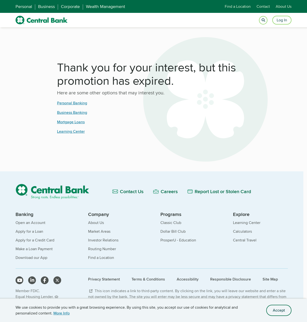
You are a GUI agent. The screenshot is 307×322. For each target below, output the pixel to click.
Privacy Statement (104, 279)
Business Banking (72, 112)
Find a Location (238, 6)
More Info (61, 313)
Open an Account (30, 222)
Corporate (70, 6)
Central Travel (245, 240)
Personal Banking (72, 103)
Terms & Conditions (148, 279)
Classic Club (170, 222)
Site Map (270, 279)
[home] (42, 20)
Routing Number (102, 249)
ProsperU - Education (178, 240)
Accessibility (188, 279)
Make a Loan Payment (34, 249)
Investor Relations (103, 240)
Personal (24, 6)
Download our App (31, 257)
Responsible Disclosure (230, 279)
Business (46, 6)
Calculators (242, 231)
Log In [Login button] (282, 20)
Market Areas (99, 231)
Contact (263, 6)
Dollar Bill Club (173, 231)
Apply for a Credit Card (35, 240)
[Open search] (263, 20)
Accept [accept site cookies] (279, 310)
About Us (283, 6)
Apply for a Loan (29, 231)
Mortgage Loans (71, 122)
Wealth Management (105, 6)
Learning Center (71, 131)
